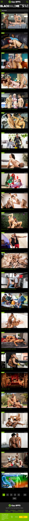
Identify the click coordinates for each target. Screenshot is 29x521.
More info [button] (12, 517)
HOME (6, 510)
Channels (13, 510)
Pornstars (21, 510)
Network (8, 511)
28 (24, 494)
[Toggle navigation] (2, 2)
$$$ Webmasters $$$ (18, 511)
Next (15, 498)
